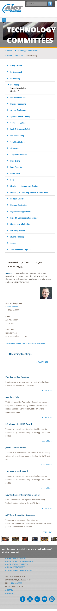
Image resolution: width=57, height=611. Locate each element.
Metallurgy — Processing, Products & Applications (29, 192)
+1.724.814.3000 (15, 583)
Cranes (12, 243)
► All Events (42, 362)
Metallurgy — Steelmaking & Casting (24, 186)
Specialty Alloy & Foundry (20, 116)
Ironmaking (14, 85)
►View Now (47, 390)
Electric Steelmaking (18, 104)
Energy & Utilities (17, 199)
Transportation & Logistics (20, 249)
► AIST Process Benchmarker (19, 561)
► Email (9, 590)
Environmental (16, 72)
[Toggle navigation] (4, 20)
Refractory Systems (17, 230)
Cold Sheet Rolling (17, 142)
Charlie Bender (12, 307)
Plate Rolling (15, 161)
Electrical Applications (18, 205)
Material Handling (17, 237)
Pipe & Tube (15, 173)
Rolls (12, 180)
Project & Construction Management (24, 218)
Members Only (15, 91)
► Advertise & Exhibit (15, 558)
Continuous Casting (17, 123)
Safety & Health (16, 65)
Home (9, 50)
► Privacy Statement (15, 567)
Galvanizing (14, 148)
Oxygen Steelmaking (18, 110)
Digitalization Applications (20, 211)
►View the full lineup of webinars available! (25, 343)
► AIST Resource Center (16, 564)
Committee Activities (18, 88)
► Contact (10, 593)
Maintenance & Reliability (20, 224)
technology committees (27, 50)
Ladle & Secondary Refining (21, 129)
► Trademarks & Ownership (18, 570)
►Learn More (46, 441)
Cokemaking (15, 78)
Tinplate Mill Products (18, 154)
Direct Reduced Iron (18, 97)
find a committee (15, 55)
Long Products (16, 167)
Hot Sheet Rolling (17, 135)
